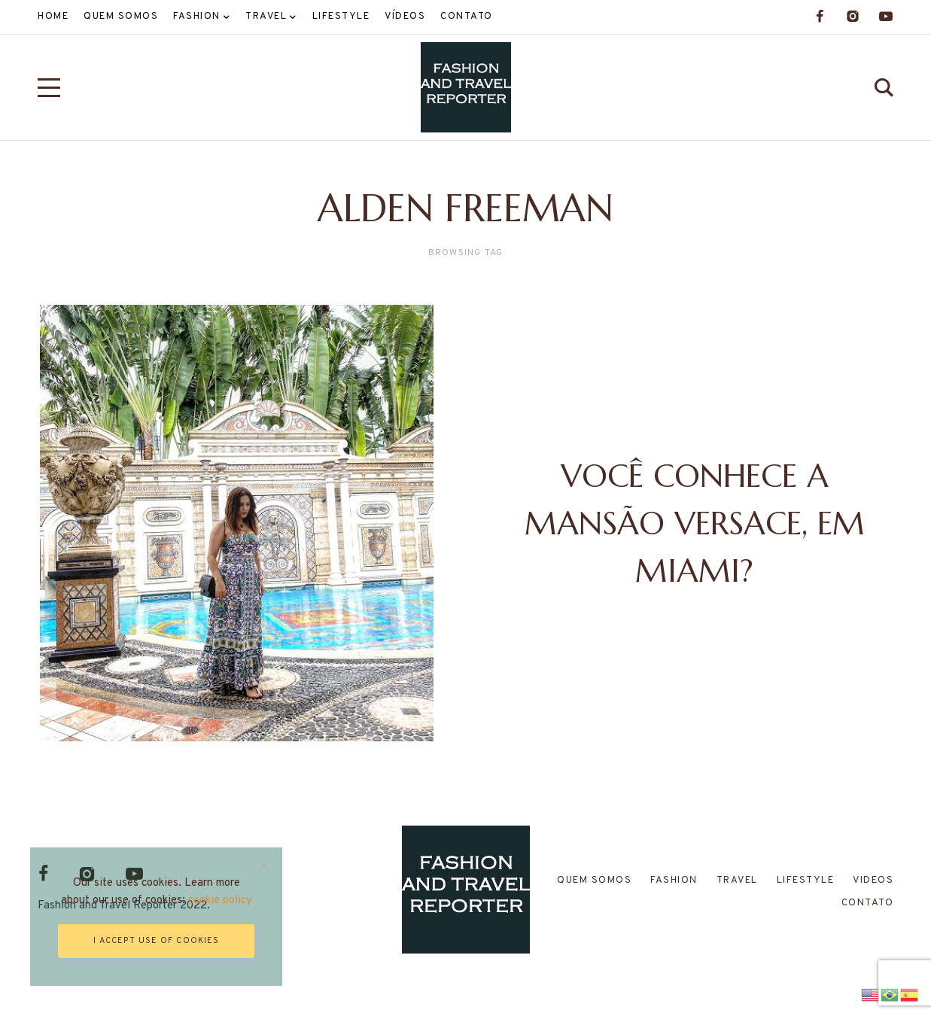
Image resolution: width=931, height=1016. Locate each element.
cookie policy (220, 900)
